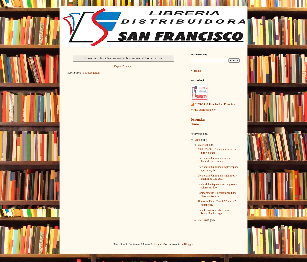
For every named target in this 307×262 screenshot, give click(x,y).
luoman (158, 244)
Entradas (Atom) (92, 72)
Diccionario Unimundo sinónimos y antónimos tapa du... (217, 177)
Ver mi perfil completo (203, 109)
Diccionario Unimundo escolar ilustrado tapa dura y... (214, 160)
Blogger (188, 244)
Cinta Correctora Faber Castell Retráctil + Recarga (214, 212)
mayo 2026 (204, 145)
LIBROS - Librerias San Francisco (215, 104)
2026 (198, 140)
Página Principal (123, 66)
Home (197, 70)
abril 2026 (204, 220)
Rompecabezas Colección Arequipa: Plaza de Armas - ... (217, 194)
